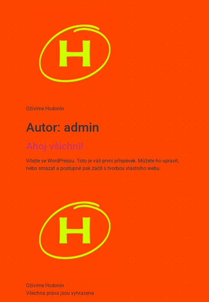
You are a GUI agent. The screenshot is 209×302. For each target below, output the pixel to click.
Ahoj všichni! (54, 146)
